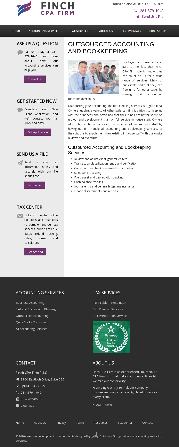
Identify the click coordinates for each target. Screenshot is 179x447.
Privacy (61, 422)
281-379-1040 (149, 11)
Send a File (35, 185)
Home (17, 31)
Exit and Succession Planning (36, 309)
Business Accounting (30, 302)
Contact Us (157, 31)
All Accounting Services (32, 329)
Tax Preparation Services (110, 316)
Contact (147, 422)
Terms (80, 422)
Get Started (35, 252)
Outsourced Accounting (32, 316)
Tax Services (80, 31)
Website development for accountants (50, 436)
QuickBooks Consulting (32, 322)
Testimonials (131, 31)
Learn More (102, 404)
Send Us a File (149, 17)
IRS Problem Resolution (109, 302)
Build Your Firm (104, 436)
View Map (25, 405)
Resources (101, 422)
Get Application (38, 132)
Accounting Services (45, 31)
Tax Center (125, 422)
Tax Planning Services (108, 309)
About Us (106, 31)
